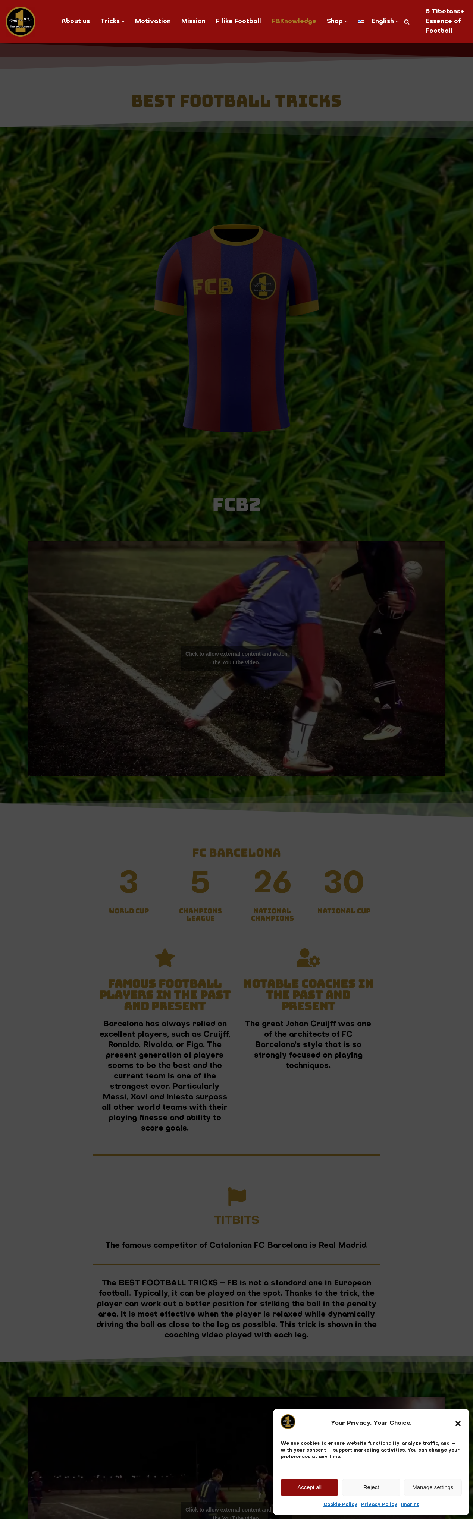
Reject (371, 1487)
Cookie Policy (340, 1505)
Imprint (410, 1505)
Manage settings (432, 1487)
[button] (458, 1423)
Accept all (309, 1487)
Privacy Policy (379, 1505)
